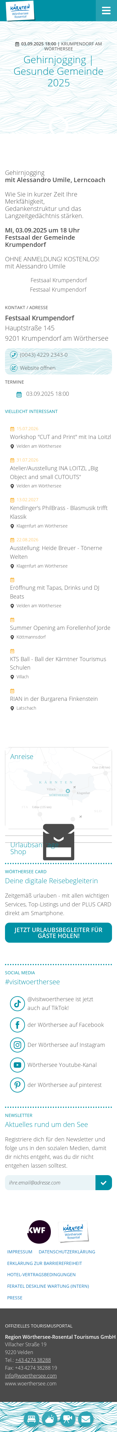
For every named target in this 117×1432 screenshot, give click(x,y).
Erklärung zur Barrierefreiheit (44, 1263)
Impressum (19, 1252)
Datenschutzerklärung (67, 1252)
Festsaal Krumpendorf (59, 280)
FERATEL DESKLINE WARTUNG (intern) (48, 1286)
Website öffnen (33, 368)
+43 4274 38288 (33, 1360)
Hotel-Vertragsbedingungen (41, 1274)
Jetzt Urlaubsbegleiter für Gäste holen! (58, 932)
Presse (14, 1298)
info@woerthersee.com (31, 1375)
